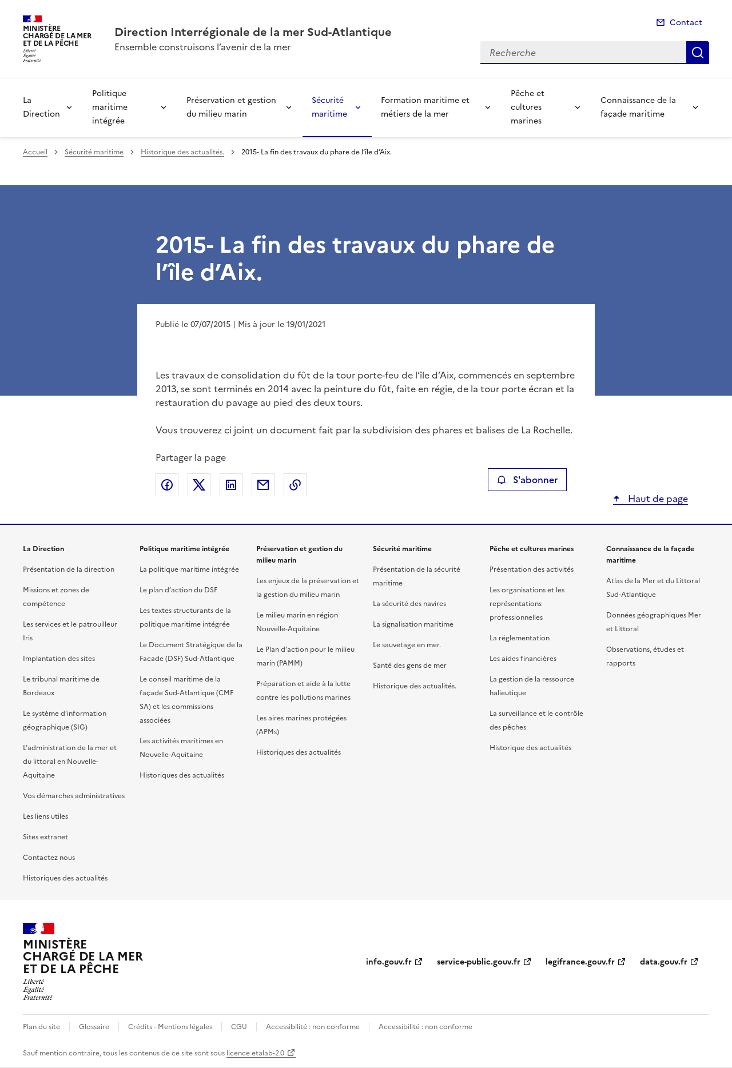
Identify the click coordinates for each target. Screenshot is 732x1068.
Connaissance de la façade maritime (638, 107)
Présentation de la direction (68, 569)
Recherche (697, 52)
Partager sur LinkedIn (231, 484)
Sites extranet (45, 837)
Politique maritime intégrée (110, 107)
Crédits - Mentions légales (170, 1027)
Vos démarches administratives (74, 796)
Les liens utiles (45, 816)
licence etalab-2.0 (255, 1053)
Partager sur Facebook (167, 484)
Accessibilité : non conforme (313, 1027)
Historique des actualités (530, 748)
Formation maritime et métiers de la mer (425, 107)
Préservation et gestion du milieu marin (231, 107)
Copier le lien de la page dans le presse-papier (295, 484)
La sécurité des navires (409, 604)
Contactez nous (49, 857)
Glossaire (94, 1027)
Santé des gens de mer (410, 665)
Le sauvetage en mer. (407, 645)
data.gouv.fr (663, 962)
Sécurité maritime (329, 107)
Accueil (35, 152)
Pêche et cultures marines (527, 107)
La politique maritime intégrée (189, 569)
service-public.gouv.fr (478, 962)
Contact (686, 23)
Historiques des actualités (65, 878)
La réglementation (520, 638)
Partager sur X (199, 484)
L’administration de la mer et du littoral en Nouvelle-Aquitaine (70, 761)
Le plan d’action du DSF (178, 590)
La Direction (41, 107)
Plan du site (41, 1027)
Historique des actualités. (182, 152)
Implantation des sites (59, 658)
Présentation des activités (532, 569)
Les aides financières (523, 658)
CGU (239, 1027)
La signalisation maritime (413, 624)
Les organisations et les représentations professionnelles (527, 604)
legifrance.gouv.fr (580, 962)
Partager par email (263, 484)
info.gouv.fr (389, 962)
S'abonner (527, 480)
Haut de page (657, 498)
